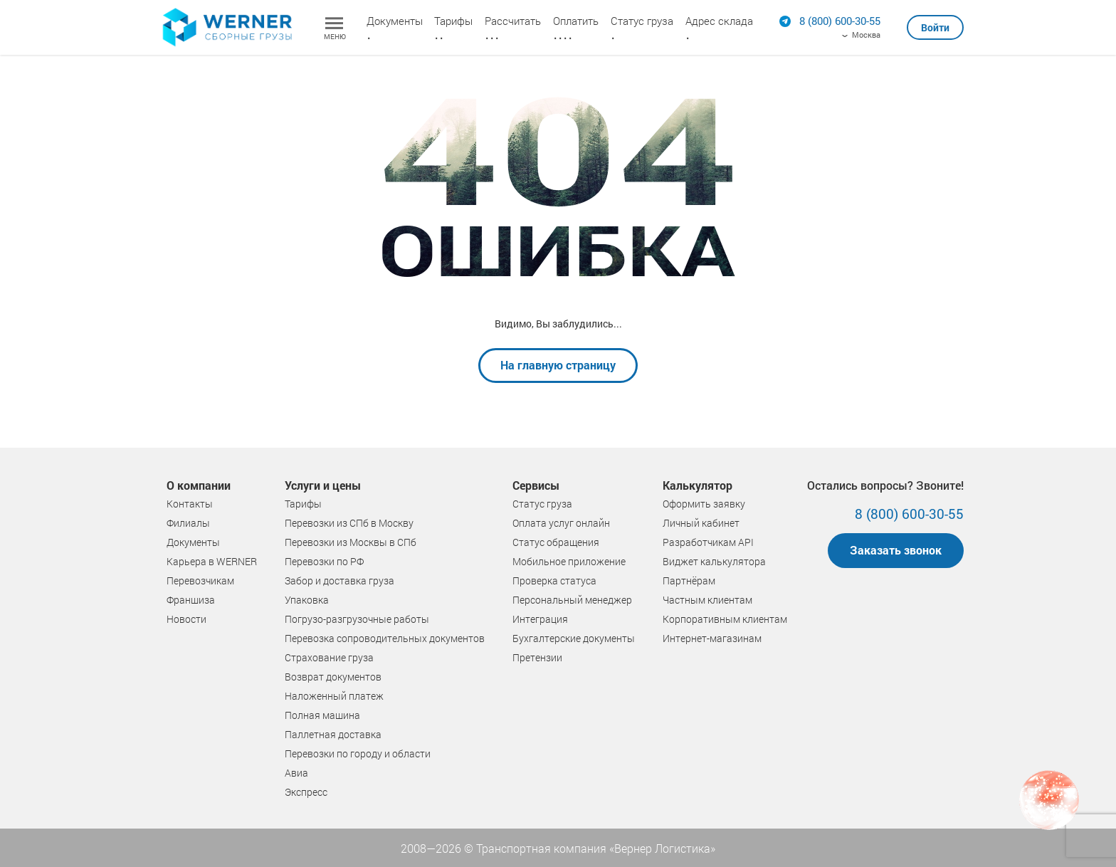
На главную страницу (558, 364)
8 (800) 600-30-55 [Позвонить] (909, 513)
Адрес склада (719, 21)
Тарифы (453, 21)
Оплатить (576, 21)
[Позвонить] (839, 21)
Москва (866, 35)
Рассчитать (513, 21)
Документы (395, 21)
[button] (935, 21)
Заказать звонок (896, 549)
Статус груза (642, 21)
